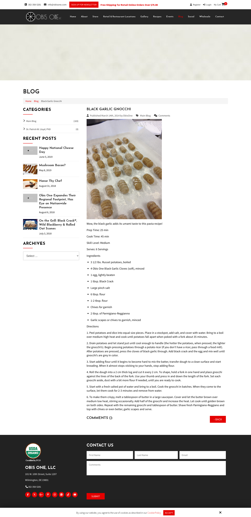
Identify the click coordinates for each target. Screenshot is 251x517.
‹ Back (218, 419)
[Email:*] (202, 455)
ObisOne (128, 115)
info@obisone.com (55, 4)
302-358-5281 (33, 4)
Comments (164, 115)
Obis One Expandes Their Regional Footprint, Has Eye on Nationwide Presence (57, 201)
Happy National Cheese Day (56, 150)
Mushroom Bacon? (52, 165)
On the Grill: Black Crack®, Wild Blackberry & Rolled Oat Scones (58, 224)
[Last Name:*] (156, 455)
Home (28, 101)
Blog (36, 101)
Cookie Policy (154, 512)
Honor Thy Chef (50, 181)
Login (207, 4)
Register (195, 4)
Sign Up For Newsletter (84, 4)
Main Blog (145, 115)
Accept (169, 512)
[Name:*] (110, 455)
